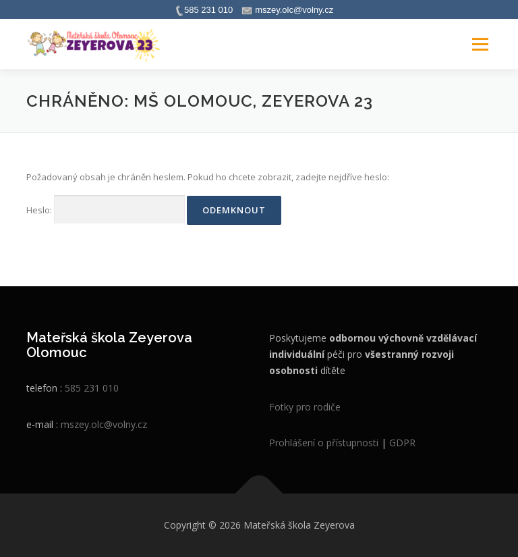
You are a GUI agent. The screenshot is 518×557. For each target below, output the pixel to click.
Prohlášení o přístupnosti (323, 442)
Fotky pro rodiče (305, 406)
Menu (480, 44)
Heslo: (105, 209)
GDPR (402, 442)
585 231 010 (92, 387)
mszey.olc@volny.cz (104, 424)
